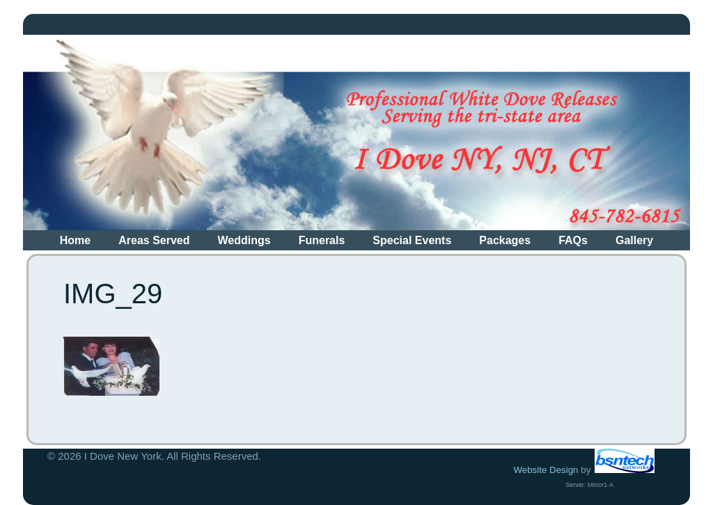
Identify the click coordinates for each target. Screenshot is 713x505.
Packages (505, 240)
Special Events (412, 240)
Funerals (322, 240)
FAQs (573, 240)
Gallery (634, 240)
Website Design (545, 470)
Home (75, 240)
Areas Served (153, 240)
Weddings (244, 240)
